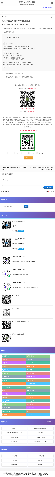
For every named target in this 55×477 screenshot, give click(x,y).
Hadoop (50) (30, 390)
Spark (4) (29, 394)
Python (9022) (31, 363)
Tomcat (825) (30, 373)
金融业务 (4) (5, 356)
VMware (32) (30, 380)
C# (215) (4, 363)
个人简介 (46, 473)
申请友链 (49, 421)
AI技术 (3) (29, 414)
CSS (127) (30, 404)
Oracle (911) (5, 366)
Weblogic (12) (6, 376)
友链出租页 (41, 460)
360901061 (46, 475)
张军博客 (14, 428)
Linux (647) (5, 380)
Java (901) (5, 359)
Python (7, 17)
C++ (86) (29, 359)
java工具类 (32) (6, 411)
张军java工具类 (41, 437)
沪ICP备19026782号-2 (24, 475)
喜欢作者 (28, 157)
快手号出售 (14, 441)
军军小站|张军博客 (8, 473)
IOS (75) (29, 387)
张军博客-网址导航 (14, 437)
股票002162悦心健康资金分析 (14, 433)
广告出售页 (14, 460)
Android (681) (6, 387)
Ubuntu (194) (5, 383)
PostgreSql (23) (6, 373)
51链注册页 (41, 456)
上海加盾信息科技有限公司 (41, 428)
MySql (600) (5, 370)
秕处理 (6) (5, 414)
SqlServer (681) (31, 366)
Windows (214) (31, 376)
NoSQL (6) (5, 404)
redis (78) (4, 397)
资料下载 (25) (6, 407)
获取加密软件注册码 (21, 473)
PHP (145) (30, 397)
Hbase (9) (5, 394)
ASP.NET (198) (31, 383)
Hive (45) (4, 390)
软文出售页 (14, 464)
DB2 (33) (29, 370)
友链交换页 (41, 464)
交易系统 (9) (30, 407)
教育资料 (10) (30, 356)
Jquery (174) (5, 401)
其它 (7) (29, 411)
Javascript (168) (31, 401)
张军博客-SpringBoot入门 (40, 441)
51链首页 (14, 456)
